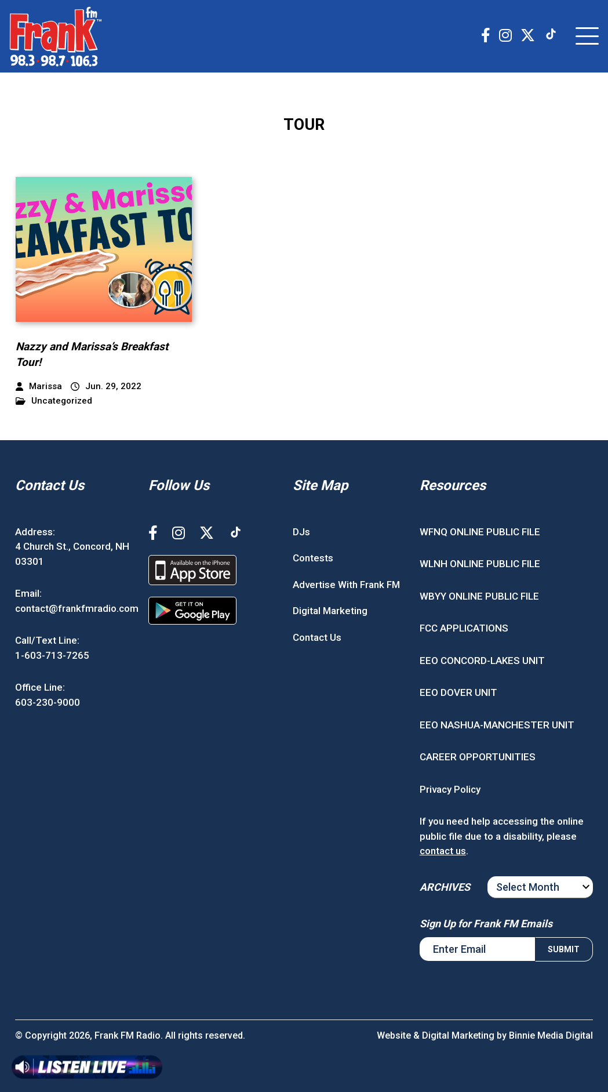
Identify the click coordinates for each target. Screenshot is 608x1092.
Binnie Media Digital (551, 1035)
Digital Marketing (330, 610)
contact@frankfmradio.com (77, 608)
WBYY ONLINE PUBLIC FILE (479, 596)
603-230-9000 (47, 702)
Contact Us (317, 637)
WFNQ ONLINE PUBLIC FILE (480, 532)
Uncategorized (54, 401)
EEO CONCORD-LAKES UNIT (482, 660)
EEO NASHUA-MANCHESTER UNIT (497, 725)
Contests (313, 558)
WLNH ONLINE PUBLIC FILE (480, 563)
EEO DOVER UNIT (458, 692)
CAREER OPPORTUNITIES (478, 757)
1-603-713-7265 (52, 655)
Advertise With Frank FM (346, 584)
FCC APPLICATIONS (464, 628)
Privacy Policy (450, 789)
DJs (301, 532)
